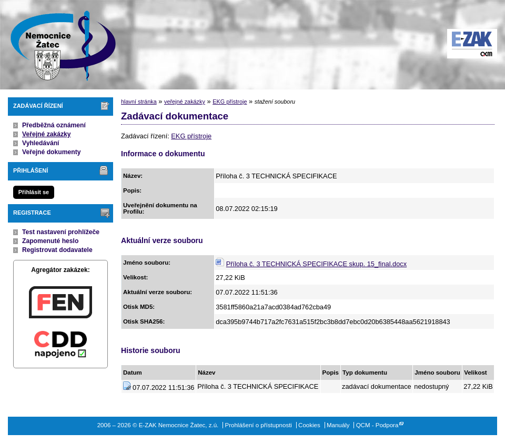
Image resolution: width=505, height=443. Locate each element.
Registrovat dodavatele (57, 250)
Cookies (309, 425)
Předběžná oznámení (54, 125)
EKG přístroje (230, 101)
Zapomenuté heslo (50, 241)
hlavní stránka (139, 101)
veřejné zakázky (184, 101)
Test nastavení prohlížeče (60, 232)
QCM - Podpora (377, 425)
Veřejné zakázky (46, 134)
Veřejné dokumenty (51, 152)
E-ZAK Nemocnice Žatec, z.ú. (58, 44)
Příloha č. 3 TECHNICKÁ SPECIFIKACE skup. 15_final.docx (316, 264)
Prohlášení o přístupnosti (258, 425)
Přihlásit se (33, 192)
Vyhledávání (40, 143)
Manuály (338, 425)
